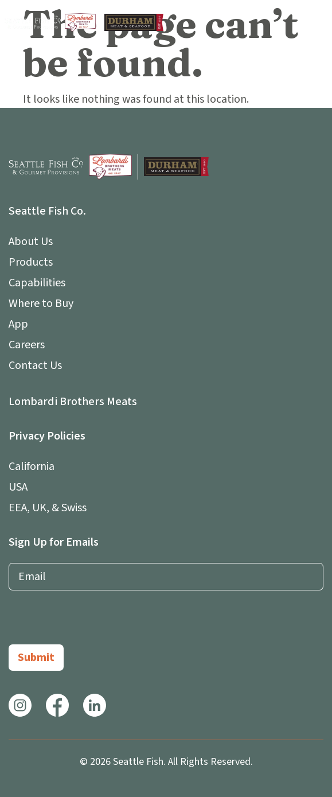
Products (31, 262)
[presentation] (96, 622)
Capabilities (37, 283)
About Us (33, 242)
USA (18, 487)
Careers (27, 345)
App (21, 324)
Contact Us (35, 365)
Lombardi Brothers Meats (73, 402)
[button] (316, 22)
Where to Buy (41, 304)
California (31, 466)
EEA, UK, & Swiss (48, 508)
